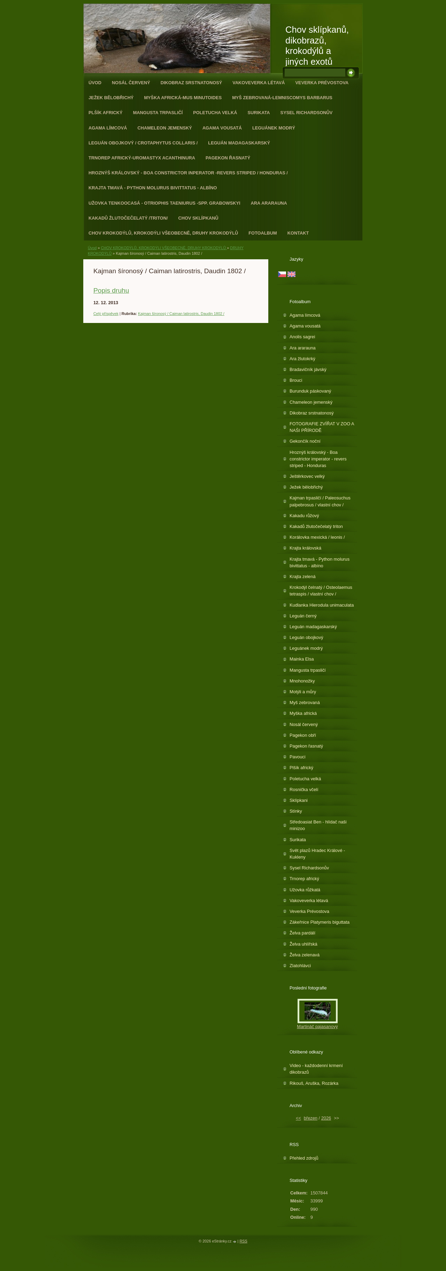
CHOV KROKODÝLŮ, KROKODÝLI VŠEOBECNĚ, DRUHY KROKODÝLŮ (163, 233)
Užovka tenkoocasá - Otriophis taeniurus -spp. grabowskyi (164, 203)
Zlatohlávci (300, 965)
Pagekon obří (303, 735)
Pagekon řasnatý (228, 157)
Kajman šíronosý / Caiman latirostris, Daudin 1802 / (181, 313)
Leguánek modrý (273, 128)
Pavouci (298, 756)
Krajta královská (305, 548)
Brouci (296, 380)
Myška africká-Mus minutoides (183, 97)
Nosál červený (131, 82)
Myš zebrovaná (305, 702)
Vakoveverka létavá (258, 82)
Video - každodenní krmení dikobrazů (316, 1069)
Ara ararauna (269, 203)
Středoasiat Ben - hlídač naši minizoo (318, 825)
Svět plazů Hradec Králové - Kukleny (317, 854)
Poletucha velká (215, 112)
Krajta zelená (303, 576)
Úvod (95, 82)
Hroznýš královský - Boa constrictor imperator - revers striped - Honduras (318, 459)
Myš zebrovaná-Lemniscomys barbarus (282, 97)
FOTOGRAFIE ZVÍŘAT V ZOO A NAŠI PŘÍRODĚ (322, 427)
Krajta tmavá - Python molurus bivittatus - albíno (153, 187)
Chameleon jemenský (164, 128)
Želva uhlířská (303, 944)
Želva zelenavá (305, 954)
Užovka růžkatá (305, 889)
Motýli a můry (303, 691)
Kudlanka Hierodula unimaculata (322, 605)
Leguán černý (303, 615)
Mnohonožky (302, 681)
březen (310, 1118)
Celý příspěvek (105, 313)
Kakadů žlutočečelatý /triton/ (128, 218)
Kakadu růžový (304, 515)
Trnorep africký (304, 878)
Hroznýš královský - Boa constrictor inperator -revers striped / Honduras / (188, 172)
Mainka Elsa (302, 659)
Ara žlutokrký (302, 358)
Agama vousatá (222, 128)
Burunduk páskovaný (310, 391)
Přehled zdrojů (304, 1158)
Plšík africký (106, 112)
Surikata (258, 112)
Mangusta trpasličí (158, 112)
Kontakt (298, 233)
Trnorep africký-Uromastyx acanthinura (142, 157)
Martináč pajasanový (317, 1026)
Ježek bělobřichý (111, 97)
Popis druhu (111, 290)
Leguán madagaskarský (239, 142)
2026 (326, 1118)
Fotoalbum (262, 233)
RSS (243, 1241)
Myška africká (303, 713)
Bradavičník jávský (308, 369)
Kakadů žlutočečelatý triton (316, 526)
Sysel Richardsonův (306, 112)
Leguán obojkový (306, 637)
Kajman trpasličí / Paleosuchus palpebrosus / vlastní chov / (320, 501)
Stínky (296, 811)
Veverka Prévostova (322, 82)
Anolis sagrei (302, 336)
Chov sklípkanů (198, 218)
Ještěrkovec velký (307, 476)
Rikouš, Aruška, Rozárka (314, 1083)
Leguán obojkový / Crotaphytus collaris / (143, 142)
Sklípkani (299, 800)
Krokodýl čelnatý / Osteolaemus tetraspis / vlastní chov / (321, 591)
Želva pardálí (302, 933)
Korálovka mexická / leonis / (317, 537)
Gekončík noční (305, 441)
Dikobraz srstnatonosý (191, 82)
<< (298, 1118)
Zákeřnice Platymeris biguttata (319, 922)
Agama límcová (108, 128)
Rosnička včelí (304, 789)
